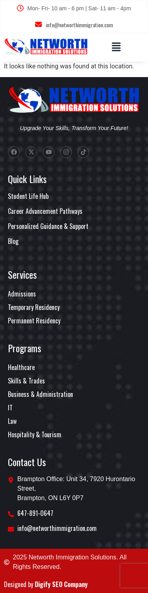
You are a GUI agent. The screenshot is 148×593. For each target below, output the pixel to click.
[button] (116, 47)
